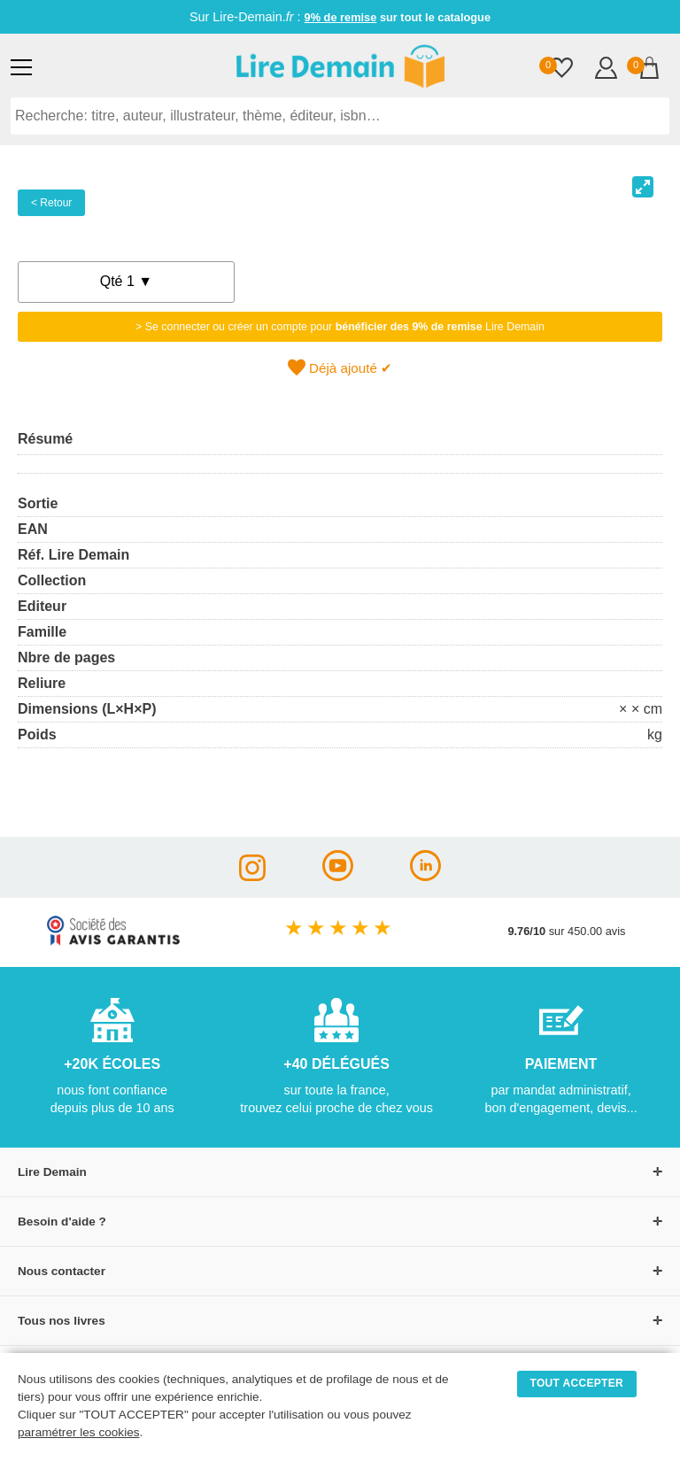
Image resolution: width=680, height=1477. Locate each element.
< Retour (51, 203)
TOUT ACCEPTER (577, 1383)
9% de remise (341, 17)
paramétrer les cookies (79, 1432)
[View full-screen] (642, 186)
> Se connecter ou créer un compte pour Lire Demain (340, 327)
